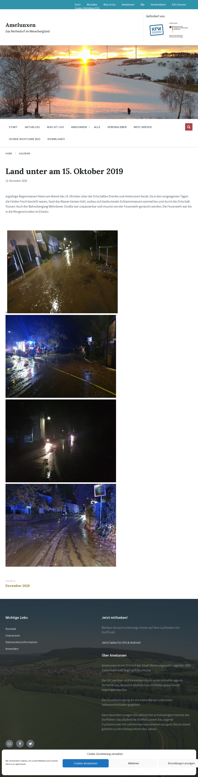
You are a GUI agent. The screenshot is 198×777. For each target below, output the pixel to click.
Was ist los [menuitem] (110, 4)
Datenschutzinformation (21, 642)
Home (9, 153)
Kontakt (11, 629)
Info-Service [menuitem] (179, 4)
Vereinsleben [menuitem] (158, 4)
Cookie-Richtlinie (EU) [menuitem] (87, 8)
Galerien (24, 153)
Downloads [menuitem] (56, 139)
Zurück (10, 581)
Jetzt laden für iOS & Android (121, 643)
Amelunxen (21, 24)
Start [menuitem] (78, 4)
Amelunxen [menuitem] (128, 4)
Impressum (13, 635)
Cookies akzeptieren (85, 763)
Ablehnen (133, 763)
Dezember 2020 (18, 585)
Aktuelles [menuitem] (92, 4)
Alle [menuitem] (143, 4)
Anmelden (12, 648)
